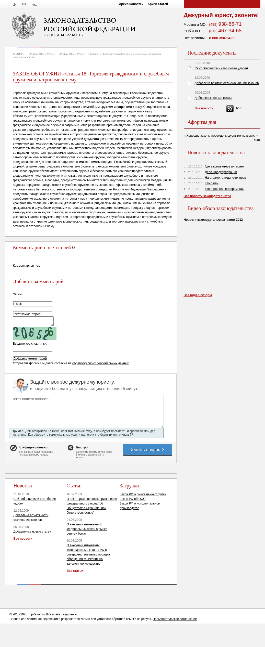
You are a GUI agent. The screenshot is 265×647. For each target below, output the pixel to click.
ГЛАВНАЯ (19, 53)
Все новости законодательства (207, 196)
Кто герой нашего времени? (225, 189)
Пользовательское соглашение (175, 619)
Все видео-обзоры (198, 295)
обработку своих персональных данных (100, 363)
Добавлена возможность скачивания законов (227, 83)
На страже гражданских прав (225, 177)
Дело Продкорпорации (221, 172)
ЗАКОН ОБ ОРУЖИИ (42, 53)
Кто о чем (212, 183)
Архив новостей (131, 4)
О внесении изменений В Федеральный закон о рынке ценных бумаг (87, 529)
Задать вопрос (148, 449)
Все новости (23, 538)
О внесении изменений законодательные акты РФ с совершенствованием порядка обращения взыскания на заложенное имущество (88, 554)
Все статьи (75, 571)
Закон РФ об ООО (133, 499)
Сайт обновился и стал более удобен (221, 68)
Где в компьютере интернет (224, 166)
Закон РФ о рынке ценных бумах (143, 494)
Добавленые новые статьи (32, 531)
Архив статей (158, 4)
